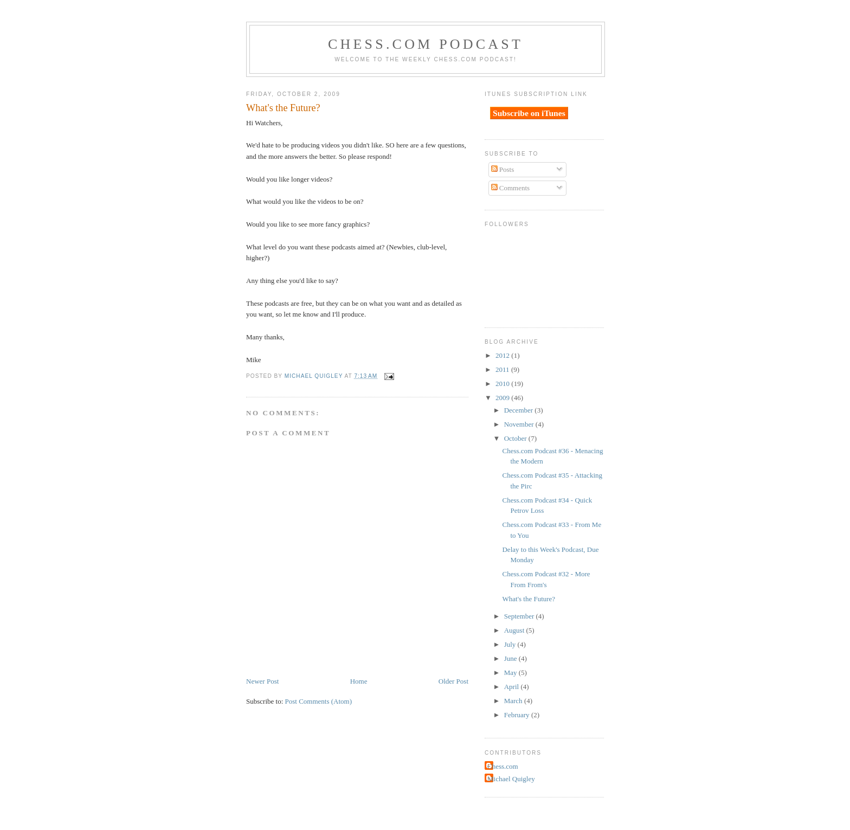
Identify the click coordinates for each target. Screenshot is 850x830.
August (515, 630)
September (520, 616)
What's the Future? (528, 599)
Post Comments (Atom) (318, 701)
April (512, 687)
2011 (503, 369)
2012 (503, 355)
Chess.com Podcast (425, 44)
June (511, 658)
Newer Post (262, 681)
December (519, 410)
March (514, 701)
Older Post (453, 681)
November (520, 424)
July (511, 644)
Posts (502, 169)
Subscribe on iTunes (529, 113)
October (516, 438)
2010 (503, 383)
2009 (503, 398)
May (511, 672)
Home (359, 681)
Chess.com (502, 766)
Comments (510, 188)
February (517, 715)
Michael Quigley (511, 779)
